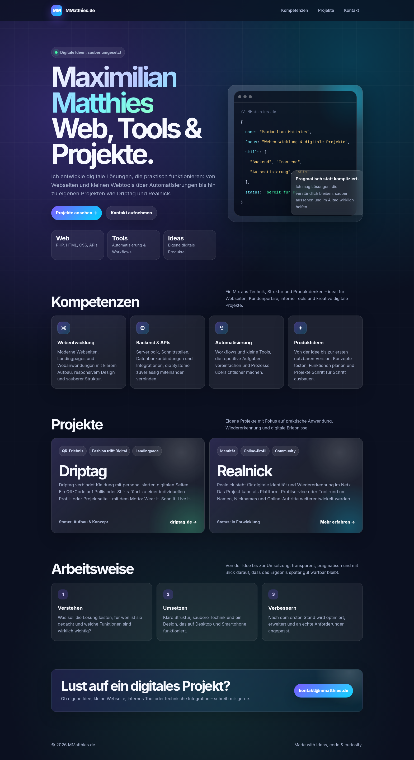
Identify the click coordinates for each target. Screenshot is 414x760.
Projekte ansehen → (76, 212)
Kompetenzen (294, 10)
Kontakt (351, 10)
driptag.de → (183, 522)
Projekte (326, 10)
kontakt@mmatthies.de (323, 690)
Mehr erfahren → (337, 522)
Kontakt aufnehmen (131, 212)
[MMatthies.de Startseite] (73, 10)
